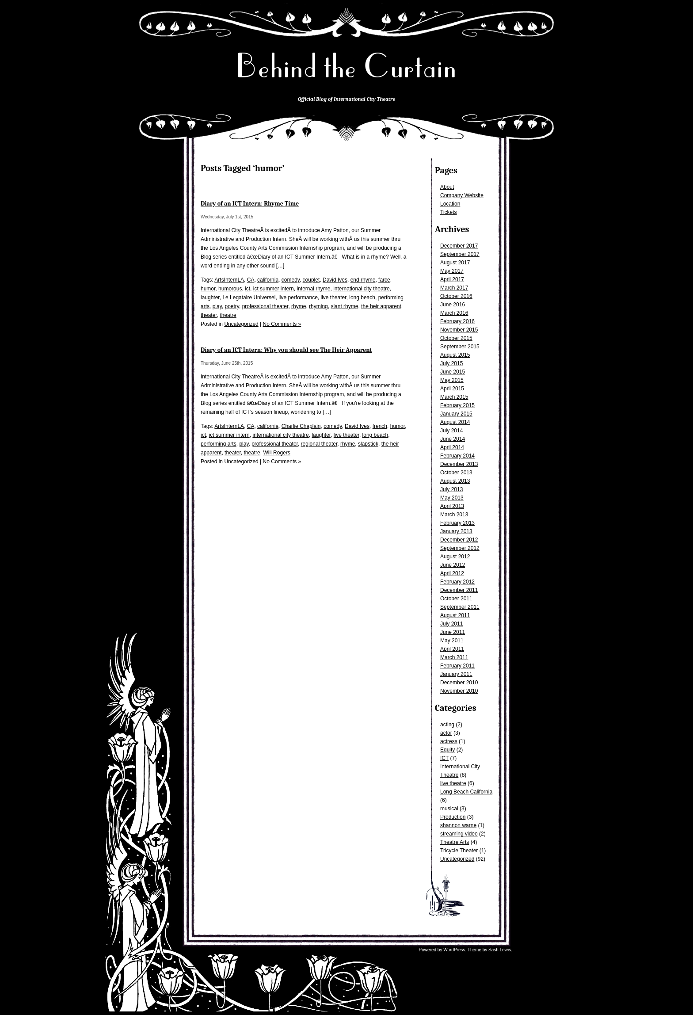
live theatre (453, 783)
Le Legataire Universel (248, 297)
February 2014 (457, 456)
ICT (444, 758)
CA (251, 280)
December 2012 (459, 540)
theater (209, 315)
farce (384, 280)
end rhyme (363, 280)
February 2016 (457, 321)
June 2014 (452, 439)
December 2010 (459, 682)
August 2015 (455, 355)
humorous (230, 289)
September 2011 (460, 607)
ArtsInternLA (229, 280)
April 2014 (452, 447)
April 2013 (452, 506)
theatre (228, 315)
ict (247, 289)
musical (449, 808)
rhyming (318, 306)
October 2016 (456, 296)
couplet (311, 280)
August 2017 (455, 262)
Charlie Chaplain (301, 426)
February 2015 (457, 405)
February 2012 (457, 582)
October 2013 (456, 472)
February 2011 (457, 666)
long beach (362, 297)
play (217, 306)
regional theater (319, 444)
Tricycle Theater (459, 850)
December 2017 (459, 246)
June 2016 (452, 304)
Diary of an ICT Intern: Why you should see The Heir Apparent (286, 350)
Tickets (448, 212)
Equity (447, 750)
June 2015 (452, 372)
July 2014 (451, 430)
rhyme (298, 306)
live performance (298, 297)
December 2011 (459, 590)
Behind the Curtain (346, 66)
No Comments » (282, 324)
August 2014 (455, 422)
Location (450, 204)
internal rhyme (313, 289)
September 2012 (460, 548)
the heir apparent (381, 306)
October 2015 (456, 338)
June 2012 (452, 565)
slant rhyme (344, 306)
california (267, 280)
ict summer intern (273, 289)
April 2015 (452, 388)
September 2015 (460, 346)
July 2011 (451, 624)
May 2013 (452, 498)
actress (448, 741)
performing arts (218, 444)
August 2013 (455, 481)
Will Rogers (276, 453)
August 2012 (455, 556)
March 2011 (454, 657)
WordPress (454, 949)
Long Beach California (466, 792)
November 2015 (459, 330)
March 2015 (454, 397)
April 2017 (452, 279)
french (380, 426)
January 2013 (456, 531)
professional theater (265, 306)
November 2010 (459, 691)
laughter (210, 297)
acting (447, 724)
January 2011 (456, 674)
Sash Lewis (499, 949)
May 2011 (452, 640)
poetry (232, 306)
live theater (333, 297)
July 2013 (451, 489)
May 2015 (452, 380)
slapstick (368, 444)
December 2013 (459, 464)
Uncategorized (457, 859)
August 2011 (455, 615)
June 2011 (452, 632)
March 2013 (454, 514)
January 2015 (456, 414)
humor (208, 289)
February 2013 (457, 523)
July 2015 (451, 363)
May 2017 (452, 271)
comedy (291, 280)
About (447, 187)
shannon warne (458, 825)
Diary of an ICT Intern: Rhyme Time (250, 203)
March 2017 (454, 288)
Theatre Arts (454, 842)
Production (452, 817)
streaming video (459, 834)
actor (446, 733)
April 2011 (452, 649)
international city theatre (361, 289)
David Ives (335, 280)
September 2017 (460, 254)
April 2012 (452, 573)
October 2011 (456, 598)
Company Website (462, 195)
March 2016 (454, 313)
